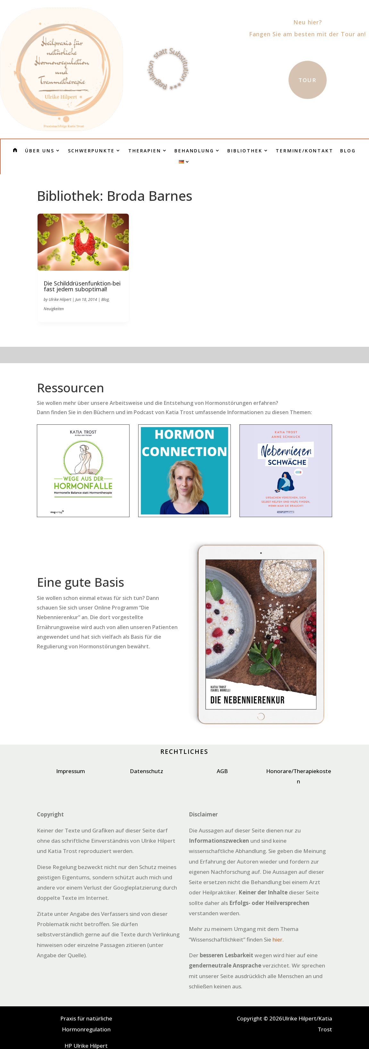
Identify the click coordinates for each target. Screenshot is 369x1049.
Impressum (70, 771)
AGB (222, 771)
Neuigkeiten (54, 308)
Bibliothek (244, 151)
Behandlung (194, 151)
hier (277, 939)
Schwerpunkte (91, 151)
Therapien (144, 151)
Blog (348, 151)
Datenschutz (146, 771)
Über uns (39, 151)
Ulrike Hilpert (60, 299)
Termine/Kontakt (304, 151)
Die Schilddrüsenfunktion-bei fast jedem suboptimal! (82, 286)
